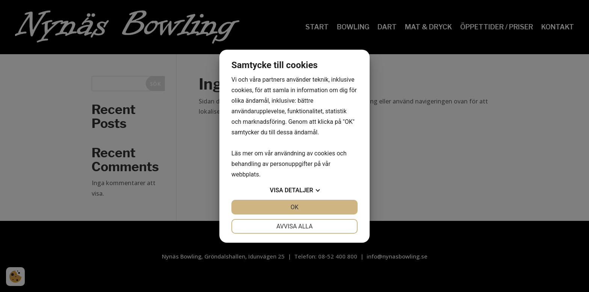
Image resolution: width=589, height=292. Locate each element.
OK (294, 207)
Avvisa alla (294, 226)
